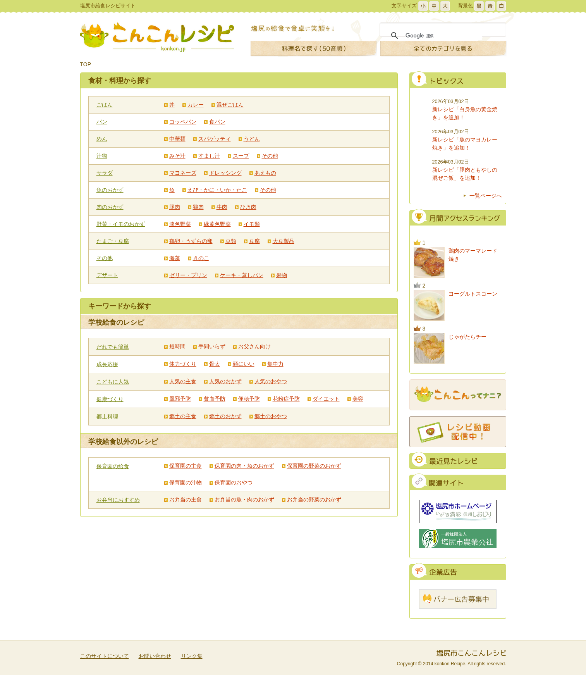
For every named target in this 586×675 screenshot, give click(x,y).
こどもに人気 (112, 382)
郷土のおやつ (270, 416)
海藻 (174, 258)
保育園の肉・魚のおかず (244, 466)
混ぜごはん (230, 105)
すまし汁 (209, 156)
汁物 (101, 156)
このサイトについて (104, 656)
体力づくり (182, 364)
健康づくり (110, 399)
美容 (357, 399)
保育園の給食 (112, 466)
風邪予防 (180, 399)
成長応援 (107, 364)
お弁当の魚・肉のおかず (244, 499)
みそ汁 (177, 156)
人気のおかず (225, 381)
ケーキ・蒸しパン (241, 275)
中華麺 (177, 139)
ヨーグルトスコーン (473, 294)
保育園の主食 (185, 466)
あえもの (265, 173)
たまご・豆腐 (112, 241)
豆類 (230, 241)
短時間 (177, 346)
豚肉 (174, 207)
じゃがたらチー (467, 337)
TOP (85, 64)
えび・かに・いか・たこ (217, 190)
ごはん (104, 105)
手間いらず (211, 346)
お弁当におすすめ (118, 500)
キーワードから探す (119, 306)
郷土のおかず (225, 416)
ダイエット (326, 399)
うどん (252, 139)
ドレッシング (225, 173)
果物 (281, 275)
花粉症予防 (286, 399)
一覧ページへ (485, 196)
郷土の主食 (182, 416)
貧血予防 (214, 399)
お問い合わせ (155, 656)
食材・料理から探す (119, 80)
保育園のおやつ (234, 482)
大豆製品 (283, 241)
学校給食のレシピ (116, 322)
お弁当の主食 (185, 499)
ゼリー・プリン (188, 275)
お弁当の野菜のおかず (314, 499)
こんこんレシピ (157, 37)
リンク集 (192, 656)
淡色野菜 (180, 224)
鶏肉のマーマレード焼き (473, 255)
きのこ (201, 258)
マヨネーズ (182, 173)
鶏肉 (198, 207)
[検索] (444, 35)
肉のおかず (110, 207)
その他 (270, 156)
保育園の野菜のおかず (314, 466)
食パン (217, 122)
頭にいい (243, 364)
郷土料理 (107, 416)
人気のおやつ (270, 381)
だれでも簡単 (112, 347)
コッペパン (182, 122)
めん (101, 139)
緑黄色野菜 (217, 224)
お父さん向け (254, 346)
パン (101, 122)
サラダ (104, 173)
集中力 (275, 364)
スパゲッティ (214, 139)
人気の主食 (182, 381)
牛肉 (222, 207)
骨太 (214, 364)
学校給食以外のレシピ (123, 442)
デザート (107, 275)
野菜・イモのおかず (120, 224)
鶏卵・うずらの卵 (191, 241)
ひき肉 (248, 207)
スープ (241, 156)
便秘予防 (249, 399)
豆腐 (254, 241)
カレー (195, 105)
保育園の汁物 (185, 482)
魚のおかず (110, 190)
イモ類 (252, 224)
